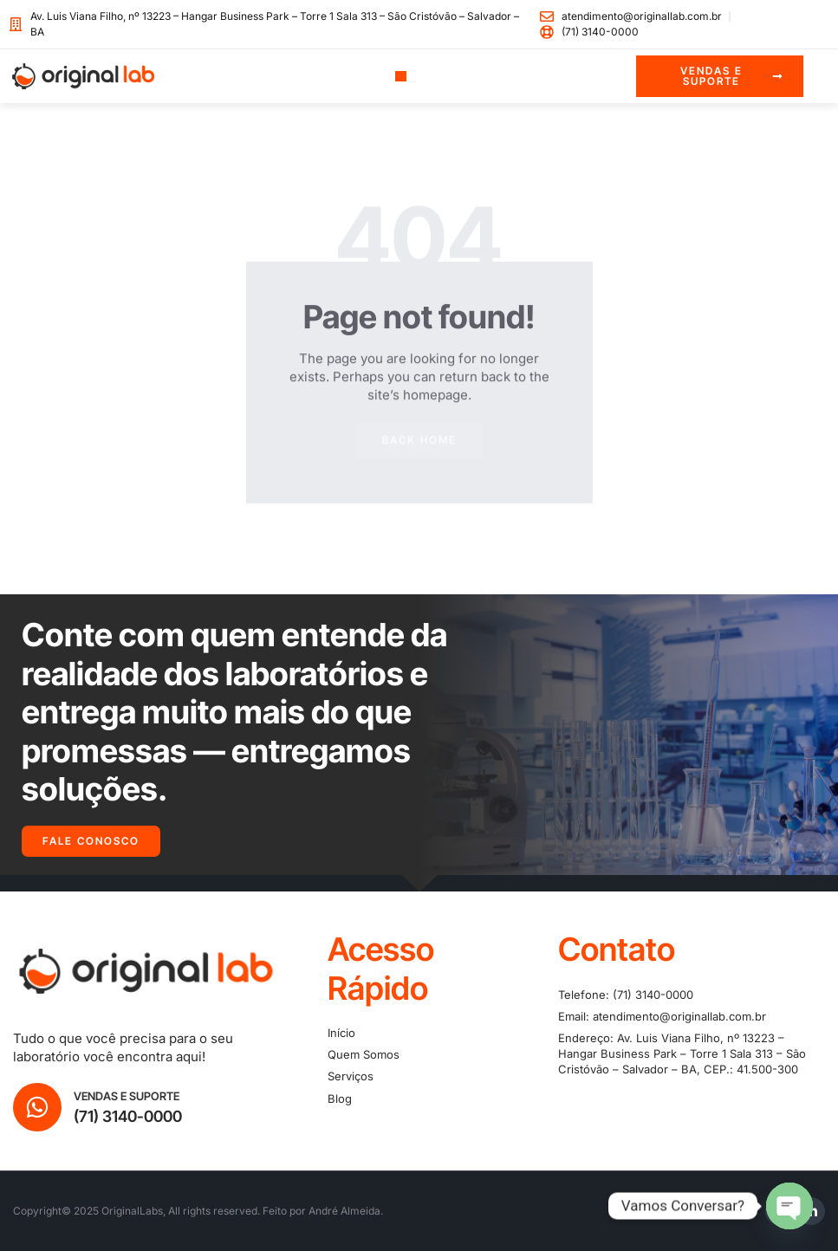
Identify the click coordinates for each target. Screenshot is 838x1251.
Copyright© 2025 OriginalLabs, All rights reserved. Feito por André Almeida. (198, 1210)
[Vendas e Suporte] (37, 1107)
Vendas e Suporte (126, 1096)
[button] (400, 76)
